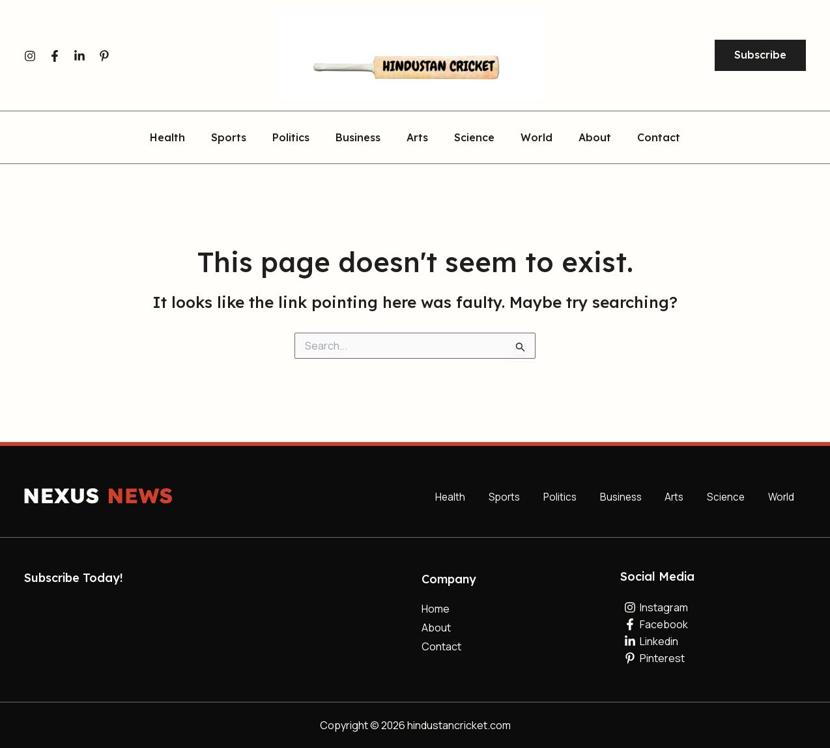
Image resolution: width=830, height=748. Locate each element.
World (526, 138)
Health (188, 138)
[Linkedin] (79, 56)
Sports (244, 138)
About (579, 138)
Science (469, 138)
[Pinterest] (104, 56)
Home (436, 609)
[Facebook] (55, 56)
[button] (760, 55)
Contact (637, 138)
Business (363, 138)
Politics (301, 138)
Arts (417, 138)
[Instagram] (30, 56)
